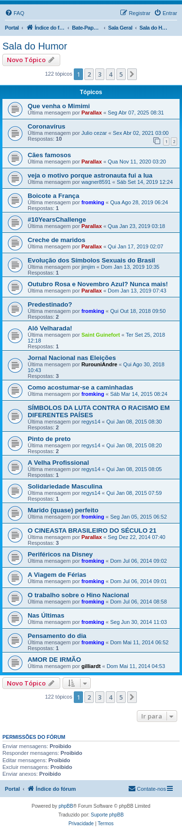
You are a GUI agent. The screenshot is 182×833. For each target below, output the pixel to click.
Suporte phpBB (107, 814)
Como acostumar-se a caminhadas (80, 387)
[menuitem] (14, 13)
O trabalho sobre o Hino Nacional (78, 595)
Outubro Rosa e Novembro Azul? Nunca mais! (98, 284)
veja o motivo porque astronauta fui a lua (90, 175)
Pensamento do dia (57, 635)
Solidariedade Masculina (65, 486)
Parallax (92, 112)
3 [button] (99, 74)
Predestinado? (50, 304)
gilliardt (91, 666)
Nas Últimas (46, 615)
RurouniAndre (99, 364)
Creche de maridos (56, 240)
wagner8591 (96, 182)
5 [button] (121, 74)
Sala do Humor (34, 46)
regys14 (91, 422)
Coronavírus (47, 126)
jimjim (88, 267)
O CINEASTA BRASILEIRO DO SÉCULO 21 (92, 530)
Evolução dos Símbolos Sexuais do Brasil (91, 260)
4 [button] (110, 74)
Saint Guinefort (101, 335)
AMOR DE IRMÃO (54, 659)
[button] (132, 74)
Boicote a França (53, 195)
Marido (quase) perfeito (63, 510)
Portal (12, 28)
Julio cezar (94, 133)
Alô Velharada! (50, 328)
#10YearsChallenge (57, 219)
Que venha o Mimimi (59, 106)
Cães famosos (49, 155)
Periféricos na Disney (60, 554)
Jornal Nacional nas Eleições (72, 357)
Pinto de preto (49, 438)
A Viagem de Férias (57, 574)
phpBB (66, 806)
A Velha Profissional (58, 462)
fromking (93, 202)
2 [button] (89, 74)
